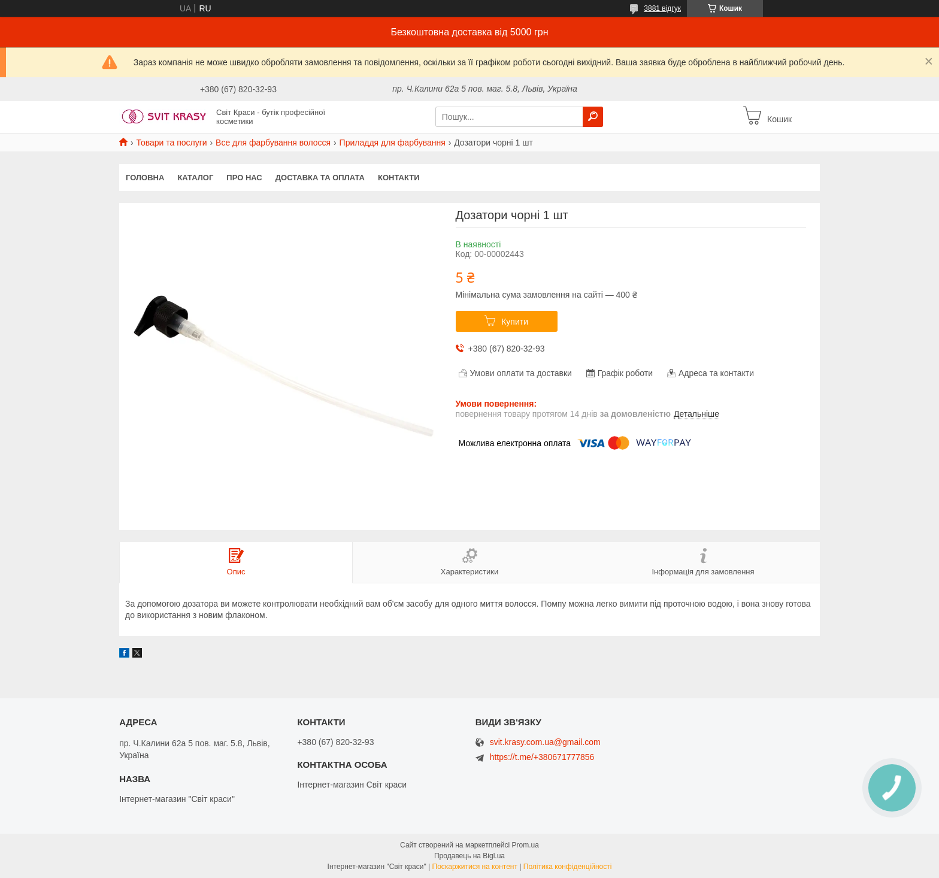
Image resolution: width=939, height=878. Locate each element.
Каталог (195, 177)
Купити (514, 321)
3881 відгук (662, 8)
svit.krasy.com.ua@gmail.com (545, 742)
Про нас (244, 177)
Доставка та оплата (320, 177)
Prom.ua (525, 845)
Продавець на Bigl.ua (469, 856)
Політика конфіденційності (567, 866)
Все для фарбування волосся (273, 142)
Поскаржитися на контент (474, 866)
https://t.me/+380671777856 (542, 757)
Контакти (399, 177)
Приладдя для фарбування (393, 142)
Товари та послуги (171, 142)
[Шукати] (593, 117)
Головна (145, 177)
